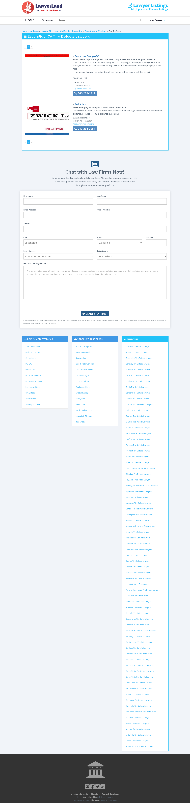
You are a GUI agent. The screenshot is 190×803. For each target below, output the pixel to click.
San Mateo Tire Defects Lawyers (139, 654)
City (25, 237)
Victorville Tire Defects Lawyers (138, 735)
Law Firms (156, 20)
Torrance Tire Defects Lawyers (138, 717)
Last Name (101, 196)
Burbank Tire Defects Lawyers (138, 369)
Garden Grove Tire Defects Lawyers (140, 468)
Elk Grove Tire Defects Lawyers (138, 433)
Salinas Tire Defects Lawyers (137, 625)
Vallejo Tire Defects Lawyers (137, 723)
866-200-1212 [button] (84, 93)
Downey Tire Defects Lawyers (138, 416)
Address (27, 223)
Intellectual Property (84, 410)
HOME (29, 20)
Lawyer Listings (148, 5)
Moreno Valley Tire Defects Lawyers (140, 526)
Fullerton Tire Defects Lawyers (138, 462)
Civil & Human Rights (84, 369)
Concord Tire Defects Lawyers (138, 393)
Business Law (81, 358)
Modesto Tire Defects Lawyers (138, 520)
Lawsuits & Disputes (84, 416)
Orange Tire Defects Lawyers (137, 561)
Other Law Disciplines (90, 339)
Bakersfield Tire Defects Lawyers (139, 358)
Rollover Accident (32, 387)
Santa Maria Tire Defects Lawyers (139, 677)
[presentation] (95, 305)
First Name (28, 196)
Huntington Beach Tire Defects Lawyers (142, 485)
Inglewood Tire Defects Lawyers (139, 491)
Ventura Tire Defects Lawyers (138, 729)
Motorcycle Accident (33, 381)
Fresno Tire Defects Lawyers (137, 456)
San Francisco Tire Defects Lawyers (140, 642)
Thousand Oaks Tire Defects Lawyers (141, 711)
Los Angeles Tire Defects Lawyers (139, 514)
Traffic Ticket (30, 398)
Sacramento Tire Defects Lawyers (139, 619)
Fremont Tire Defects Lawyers (138, 451)
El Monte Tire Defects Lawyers (138, 427)
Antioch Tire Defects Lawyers (138, 352)
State (99, 237)
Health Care (80, 404)
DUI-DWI (29, 364)
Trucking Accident (32, 404)
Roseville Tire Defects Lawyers (138, 613)
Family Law (80, 398)
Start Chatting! (95, 313)
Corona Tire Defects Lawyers (137, 398)
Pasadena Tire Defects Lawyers (138, 578)
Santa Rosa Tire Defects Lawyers (139, 682)
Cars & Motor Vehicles (95, 31)
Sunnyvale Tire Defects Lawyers (139, 700)
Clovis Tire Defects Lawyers (137, 387)
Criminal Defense (83, 381)
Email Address (29, 210)
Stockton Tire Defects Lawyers (138, 694)
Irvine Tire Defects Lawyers (137, 497)
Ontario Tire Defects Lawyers (138, 555)
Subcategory (102, 251)
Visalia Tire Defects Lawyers (137, 740)
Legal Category (29, 251)
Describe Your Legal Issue (34, 263)
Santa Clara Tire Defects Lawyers (139, 665)
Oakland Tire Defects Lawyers (138, 543)
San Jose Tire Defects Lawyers (138, 648)
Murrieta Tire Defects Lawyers (138, 532)
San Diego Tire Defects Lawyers (138, 636)
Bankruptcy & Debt (83, 352)
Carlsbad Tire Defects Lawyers (138, 375)
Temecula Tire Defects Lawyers (138, 706)
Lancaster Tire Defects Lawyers (138, 503)
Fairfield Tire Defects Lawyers (138, 439)
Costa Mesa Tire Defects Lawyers (139, 404)
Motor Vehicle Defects (34, 375)
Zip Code (149, 237)
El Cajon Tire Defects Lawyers (138, 422)
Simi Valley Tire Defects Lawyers (139, 688)
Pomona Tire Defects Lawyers (138, 584)
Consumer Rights (83, 375)
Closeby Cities (132, 339)
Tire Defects (30, 393)
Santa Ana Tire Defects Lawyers (139, 659)
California (65, 31)
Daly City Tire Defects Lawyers (138, 410)
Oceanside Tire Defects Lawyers (139, 549)
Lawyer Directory (49, 31)
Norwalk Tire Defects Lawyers (138, 538)
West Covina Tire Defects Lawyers (139, 746)
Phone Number (103, 210)
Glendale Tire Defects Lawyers (138, 474)
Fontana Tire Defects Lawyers (138, 445)
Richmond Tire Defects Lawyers (139, 601)
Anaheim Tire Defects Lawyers (138, 346)
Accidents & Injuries (84, 346)
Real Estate (80, 422)
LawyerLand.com (30, 31)
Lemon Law (30, 369)
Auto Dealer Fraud (32, 346)
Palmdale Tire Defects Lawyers (138, 572)
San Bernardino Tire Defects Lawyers (141, 630)
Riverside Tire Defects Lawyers (138, 607)
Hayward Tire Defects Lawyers (138, 480)
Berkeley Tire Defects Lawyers (138, 364)
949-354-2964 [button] (84, 128)
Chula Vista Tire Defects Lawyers (139, 381)
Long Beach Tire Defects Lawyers (139, 509)
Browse (47, 20)
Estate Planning (82, 393)
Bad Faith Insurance (33, 352)
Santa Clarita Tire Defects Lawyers (140, 671)
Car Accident (30, 358)
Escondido (77, 31)
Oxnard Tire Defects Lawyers (137, 567)
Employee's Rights (83, 387)
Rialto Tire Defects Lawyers (137, 596)
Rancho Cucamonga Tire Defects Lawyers (143, 590)
